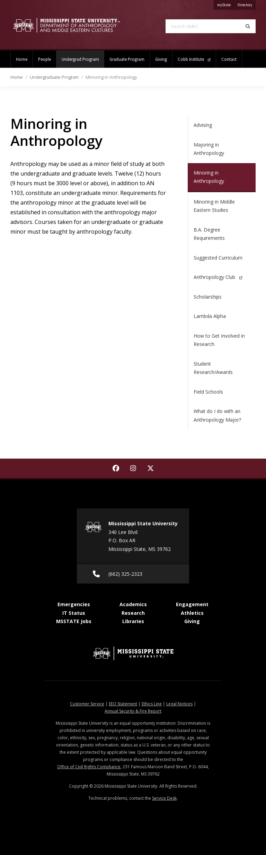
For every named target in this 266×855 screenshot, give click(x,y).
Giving (161, 59)
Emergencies (73, 604)
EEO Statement (123, 704)
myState (225, 3)
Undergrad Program (83, 56)
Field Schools (208, 391)
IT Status (73, 613)
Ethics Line (152, 704)
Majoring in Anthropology (209, 149)
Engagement (192, 604)
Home (21, 59)
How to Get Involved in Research (219, 340)
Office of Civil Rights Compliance (89, 767)
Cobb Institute (194, 59)
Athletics (192, 613)
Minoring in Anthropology (209, 177)
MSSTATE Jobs (73, 621)
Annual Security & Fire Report (133, 711)
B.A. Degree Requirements (209, 234)
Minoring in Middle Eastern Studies (214, 206)
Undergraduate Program (54, 77)
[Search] (248, 26)
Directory (247, 3)
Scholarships (208, 296)
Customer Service (87, 704)
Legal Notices (179, 704)
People (44, 59)
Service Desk (164, 798)
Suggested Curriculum (218, 257)
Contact (229, 59)
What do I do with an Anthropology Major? (217, 415)
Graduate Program (126, 59)
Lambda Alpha (210, 316)
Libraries (133, 621)
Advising (203, 125)
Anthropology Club (218, 277)
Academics (133, 604)
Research (133, 613)
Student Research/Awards (213, 368)
